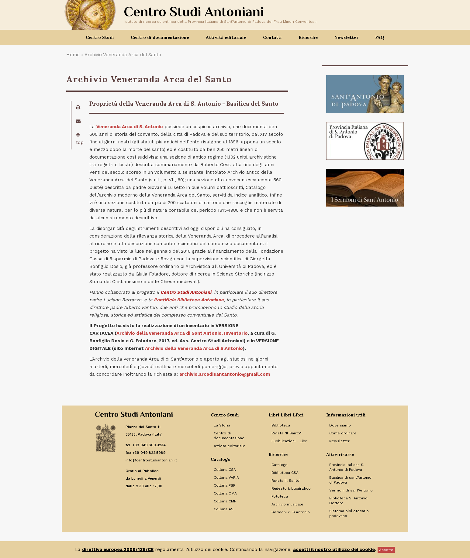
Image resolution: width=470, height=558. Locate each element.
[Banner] (365, 94)
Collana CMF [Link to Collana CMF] (225, 501)
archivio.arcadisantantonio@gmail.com (224, 374)
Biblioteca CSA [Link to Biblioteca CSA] (285, 473)
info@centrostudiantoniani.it (151, 460)
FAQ (379, 37)
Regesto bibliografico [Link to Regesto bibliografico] (291, 488)
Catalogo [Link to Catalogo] (279, 465)
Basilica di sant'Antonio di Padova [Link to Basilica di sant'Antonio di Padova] (350, 479)
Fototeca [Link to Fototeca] (279, 496)
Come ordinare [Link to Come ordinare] (343, 433)
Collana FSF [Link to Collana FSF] (224, 485)
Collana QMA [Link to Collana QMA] (225, 493)
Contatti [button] (272, 37)
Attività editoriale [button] (226, 37)
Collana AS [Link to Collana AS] (223, 509)
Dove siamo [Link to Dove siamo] (340, 425)
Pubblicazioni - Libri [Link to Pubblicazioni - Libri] (289, 441)
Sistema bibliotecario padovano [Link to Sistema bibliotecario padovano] (349, 513)
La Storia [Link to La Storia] (222, 425)
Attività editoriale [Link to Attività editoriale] (229, 446)
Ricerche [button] (308, 37)
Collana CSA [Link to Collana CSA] (225, 469)
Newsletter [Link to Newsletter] (339, 441)
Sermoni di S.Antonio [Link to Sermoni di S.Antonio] (290, 512)
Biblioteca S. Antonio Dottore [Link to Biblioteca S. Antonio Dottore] (348, 500)
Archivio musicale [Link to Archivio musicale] (287, 504)
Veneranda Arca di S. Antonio (129, 126)
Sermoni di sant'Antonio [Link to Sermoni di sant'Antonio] (351, 490)
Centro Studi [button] (100, 37)
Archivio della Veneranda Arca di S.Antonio (194, 348)
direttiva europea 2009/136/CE (118, 549)
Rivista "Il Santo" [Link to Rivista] (286, 433)
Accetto (386, 550)
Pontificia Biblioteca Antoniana (189, 300)
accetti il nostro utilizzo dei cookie (334, 549)
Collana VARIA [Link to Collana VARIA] (226, 477)
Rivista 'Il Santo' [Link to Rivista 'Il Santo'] (285, 480)
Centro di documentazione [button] (160, 37)
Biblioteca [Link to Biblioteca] (280, 425)
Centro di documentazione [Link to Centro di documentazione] (229, 435)
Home (73, 54)
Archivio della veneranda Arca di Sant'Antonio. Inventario (182, 333)
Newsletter (346, 37)
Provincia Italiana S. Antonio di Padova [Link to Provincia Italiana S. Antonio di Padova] (346, 467)
